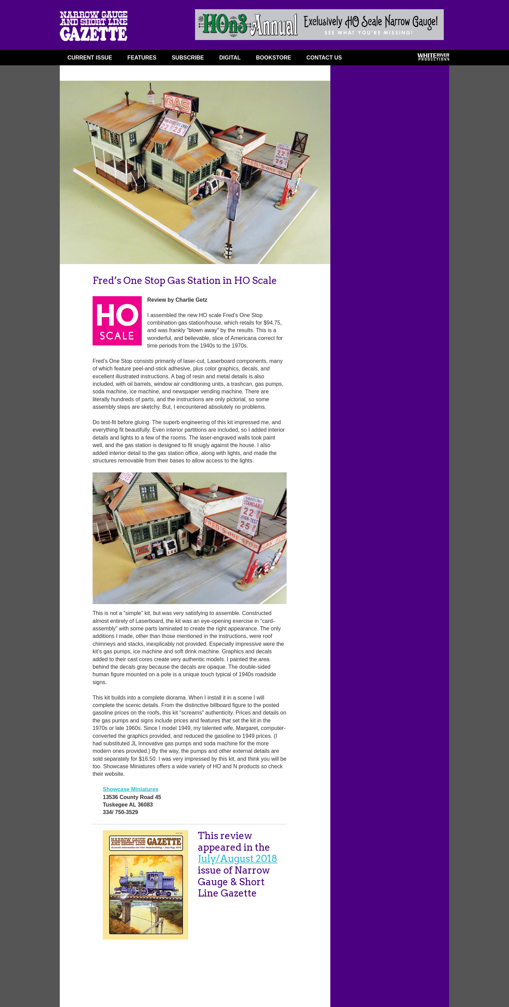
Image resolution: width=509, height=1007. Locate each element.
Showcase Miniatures (131, 789)
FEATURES (141, 58)
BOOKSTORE (273, 58)
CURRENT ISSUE (89, 58)
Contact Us (324, 58)
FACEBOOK (362, 59)
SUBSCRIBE (188, 58)
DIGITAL (230, 58)
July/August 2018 (237, 858)
